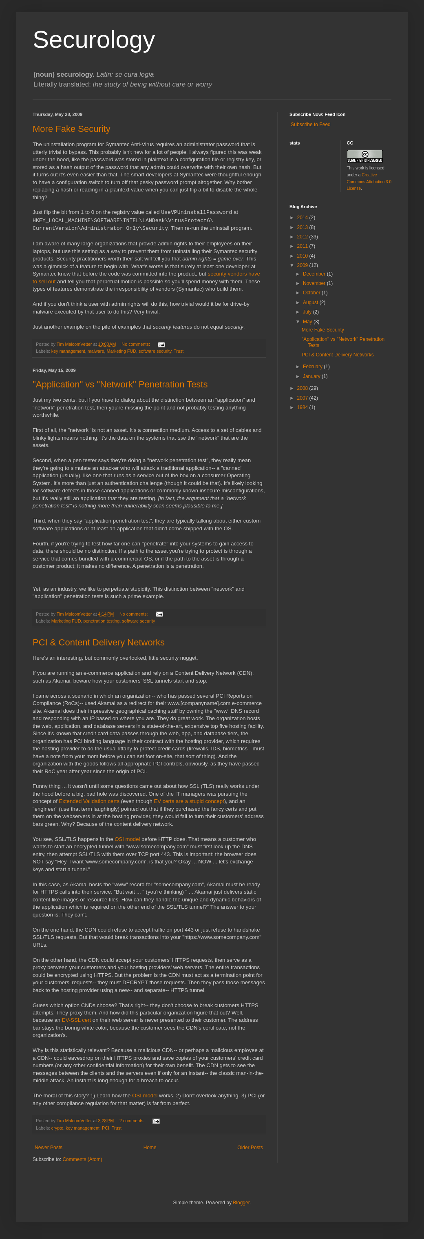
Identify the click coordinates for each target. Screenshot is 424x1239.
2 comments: (132, 1120)
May (308, 322)
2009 (303, 265)
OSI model (127, 839)
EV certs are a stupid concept (189, 801)
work (360, 168)
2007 (303, 398)
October (312, 293)
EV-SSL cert (76, 1020)
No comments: (136, 344)
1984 (303, 407)
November (315, 283)
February (313, 366)
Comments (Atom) (82, 1159)
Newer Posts (48, 1147)
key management (68, 351)
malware (96, 351)
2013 (303, 227)
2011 (303, 246)
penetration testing (101, 620)
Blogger (241, 1203)
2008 (303, 388)
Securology (94, 39)
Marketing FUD (121, 351)
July (308, 312)
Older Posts (250, 1147)
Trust (178, 351)
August (311, 302)
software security (155, 351)
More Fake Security (71, 129)
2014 (303, 217)
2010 (303, 256)
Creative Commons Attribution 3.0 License (369, 182)
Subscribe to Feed (310, 124)
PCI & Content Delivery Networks (99, 642)
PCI (105, 1128)
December (315, 274)
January (312, 376)
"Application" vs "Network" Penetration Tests (120, 384)
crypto (57, 1128)
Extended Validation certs (89, 801)
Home (150, 1147)
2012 (303, 237)
